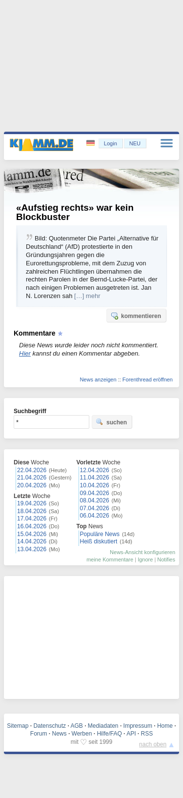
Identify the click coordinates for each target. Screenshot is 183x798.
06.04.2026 (94, 515)
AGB (76, 725)
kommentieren (135, 315)
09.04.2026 (94, 493)
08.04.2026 (94, 500)
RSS (147, 733)
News (59, 733)
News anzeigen (98, 379)
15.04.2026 (31, 534)
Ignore (145, 559)
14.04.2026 (31, 541)
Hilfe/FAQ (109, 733)
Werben (82, 733)
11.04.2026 (94, 477)
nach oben (152, 744)
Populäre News (100, 534)
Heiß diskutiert (99, 541)
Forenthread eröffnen (147, 379)
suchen (111, 422)
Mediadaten (103, 725)
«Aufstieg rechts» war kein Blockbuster (75, 212)
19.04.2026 (31, 503)
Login (110, 143)
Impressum (137, 725)
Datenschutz (49, 725)
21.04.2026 (31, 477)
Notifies (166, 559)
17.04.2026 (31, 518)
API (131, 733)
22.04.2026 (31, 470)
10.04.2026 (94, 485)
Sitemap (17, 725)
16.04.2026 (31, 526)
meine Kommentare (109, 559)
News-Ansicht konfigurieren (142, 552)
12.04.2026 (94, 470)
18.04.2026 (31, 511)
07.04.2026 (94, 508)
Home (165, 725)
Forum (38, 733)
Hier (25, 353)
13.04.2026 (31, 549)
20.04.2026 (31, 485)
